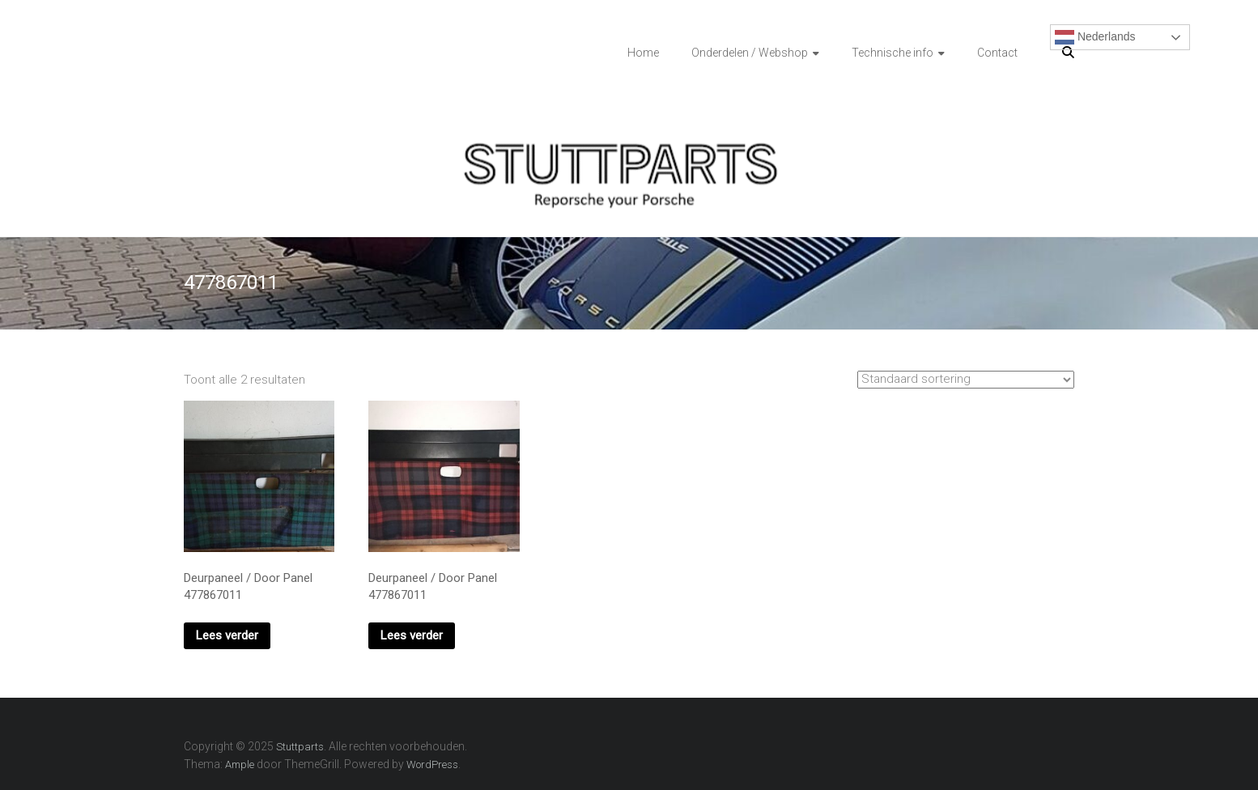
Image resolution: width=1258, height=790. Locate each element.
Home (643, 52)
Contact (997, 52)
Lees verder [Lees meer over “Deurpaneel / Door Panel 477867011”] (227, 635)
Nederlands (1095, 37)
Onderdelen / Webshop (749, 52)
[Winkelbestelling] (965, 380)
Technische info (892, 52)
